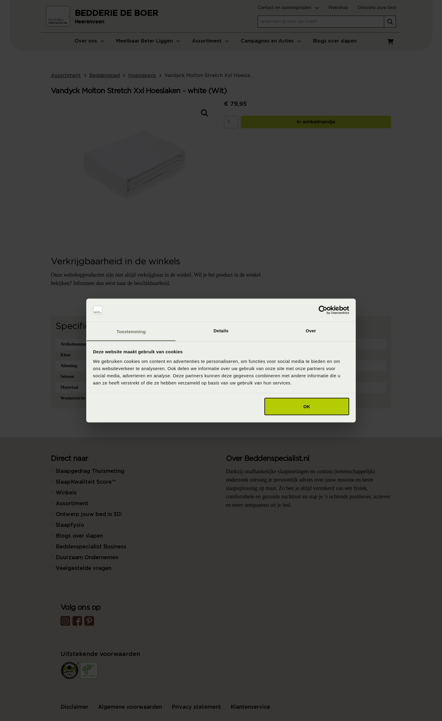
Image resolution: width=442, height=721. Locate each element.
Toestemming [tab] (131, 331)
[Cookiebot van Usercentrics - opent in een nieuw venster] (323, 310)
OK (306, 406)
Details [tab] (221, 330)
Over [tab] (311, 330)
